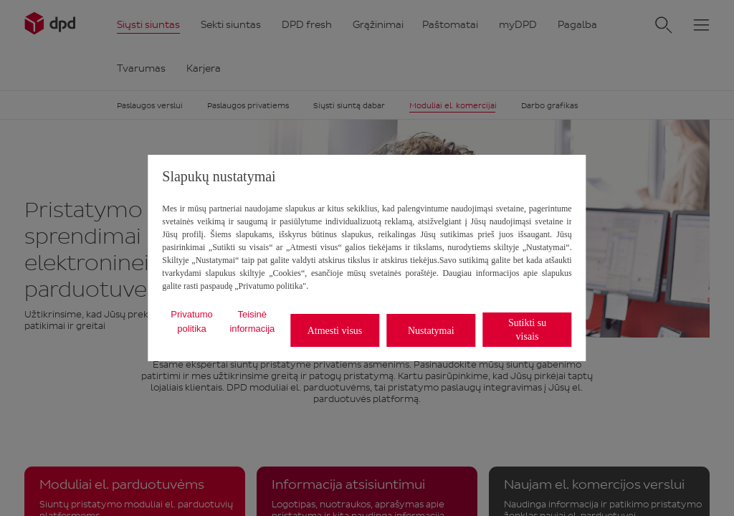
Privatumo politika (192, 321)
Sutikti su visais (527, 329)
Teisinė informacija (252, 321)
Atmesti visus (335, 330)
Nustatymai (431, 330)
